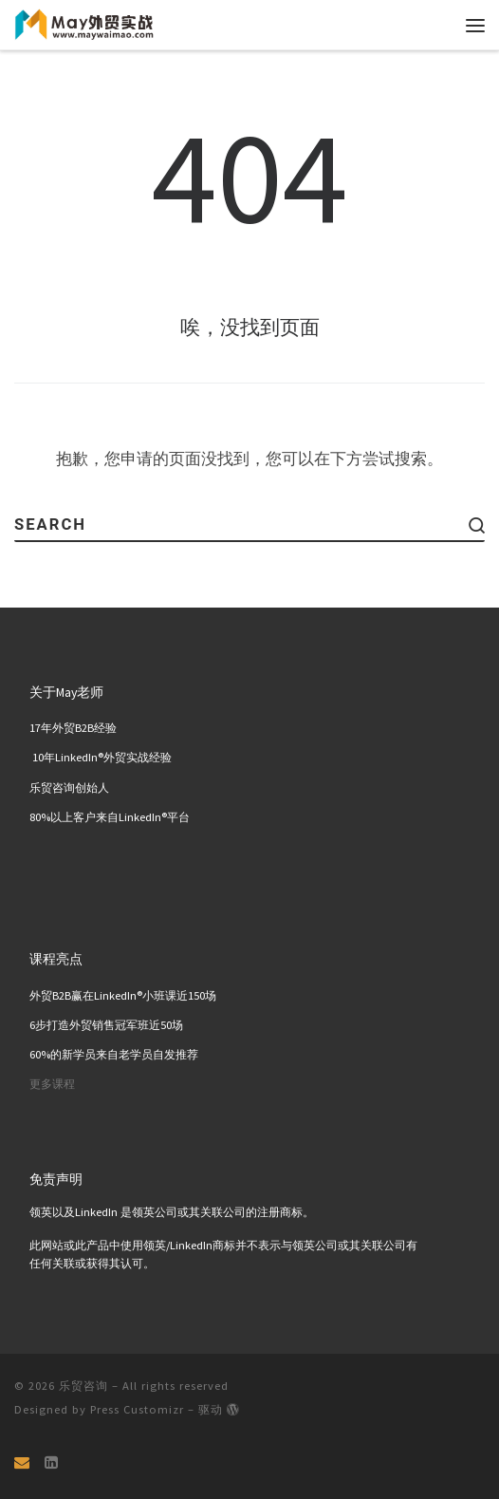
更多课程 (52, 1084)
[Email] (21, 1461)
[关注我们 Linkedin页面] (51, 1461)
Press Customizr (137, 1409)
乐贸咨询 (83, 1385)
